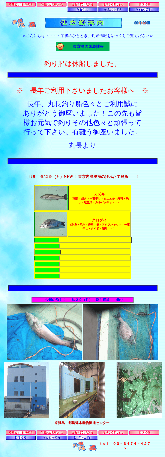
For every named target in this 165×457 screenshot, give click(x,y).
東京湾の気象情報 (88, 46)
